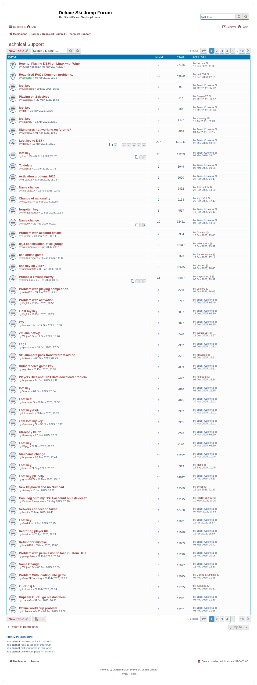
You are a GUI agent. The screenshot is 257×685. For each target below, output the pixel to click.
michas (201, 63)
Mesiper (27, 534)
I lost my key (28, 311)
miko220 (27, 292)
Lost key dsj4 (29, 410)
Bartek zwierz (30, 258)
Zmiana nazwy (29, 333)
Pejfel (25, 303)
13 (129, 145)
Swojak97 (28, 99)
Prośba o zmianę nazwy (36, 277)
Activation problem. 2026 (37, 176)
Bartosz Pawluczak (33, 501)
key (21, 322)
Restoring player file (34, 531)
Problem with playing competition (43, 289)
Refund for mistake (33, 542)
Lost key (25, 443)
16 (144, 145)
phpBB (116, 669)
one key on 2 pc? (31, 266)
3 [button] (222, 51)
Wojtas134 (28, 336)
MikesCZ (27, 132)
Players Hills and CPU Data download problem (53, 377)
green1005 (28, 479)
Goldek (26, 523)
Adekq (26, 490)
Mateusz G (28, 402)
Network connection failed (38, 509)
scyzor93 (27, 201)
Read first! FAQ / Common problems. (46, 74)
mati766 (201, 74)
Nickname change (32, 454)
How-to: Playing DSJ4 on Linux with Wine (49, 63)
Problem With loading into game (42, 575)
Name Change (29, 564)
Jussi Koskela (30, 66)
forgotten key (29, 209)
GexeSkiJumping (32, 578)
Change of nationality (34, 198)
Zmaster (27, 77)
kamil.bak (27, 280)
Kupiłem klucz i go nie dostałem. (43, 597)
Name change (29, 187)
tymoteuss (28, 347)
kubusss (27, 589)
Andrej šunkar (205, 497)
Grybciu (26, 236)
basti (25, 512)
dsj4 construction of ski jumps (41, 244)
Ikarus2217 (28, 190)
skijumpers (28, 247)
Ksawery (27, 121)
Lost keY (25, 399)
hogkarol (27, 380)
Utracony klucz (30, 432)
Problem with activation (36, 300)
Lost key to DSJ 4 (32, 140)
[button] (203, 51)
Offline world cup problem (38, 608)
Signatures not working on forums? (45, 129)
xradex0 (27, 600)
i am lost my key (31, 421)
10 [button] (242, 51)
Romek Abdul (30, 212)
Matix (25, 468)
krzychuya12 (204, 276)
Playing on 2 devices (34, 96)
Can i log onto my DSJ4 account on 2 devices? (53, 498)
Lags (22, 344)
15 (139, 145)
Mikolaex (27, 358)
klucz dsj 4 (27, 586)
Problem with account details (40, 233)
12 (124, 145)
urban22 (27, 179)
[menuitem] (31, 27)
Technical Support (25, 44)
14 (134, 145)
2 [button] (217, 51)
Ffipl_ (25, 446)
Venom (26, 391)
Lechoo (201, 265)
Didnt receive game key (36, 366)
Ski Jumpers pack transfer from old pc (47, 355)
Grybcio (201, 232)
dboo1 (26, 143)
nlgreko (26, 369)
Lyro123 (27, 156)
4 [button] (227, 51)
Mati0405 (27, 545)
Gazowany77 (29, 424)
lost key (24, 85)
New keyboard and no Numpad (41, 487)
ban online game (31, 255)
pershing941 (29, 269)
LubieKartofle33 (31, 611)
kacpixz (26, 168)
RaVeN (26, 223)
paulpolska (28, 556)
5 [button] (232, 51)
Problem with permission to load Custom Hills (52, 553)
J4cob (200, 486)
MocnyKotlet (29, 325)
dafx (24, 110)
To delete (25, 165)
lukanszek (28, 88)
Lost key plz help (31, 476)
